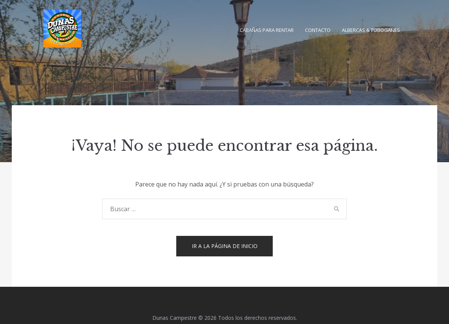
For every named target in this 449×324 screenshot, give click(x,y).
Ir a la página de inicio (225, 246)
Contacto (317, 30)
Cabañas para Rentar (267, 30)
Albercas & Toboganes (371, 30)
